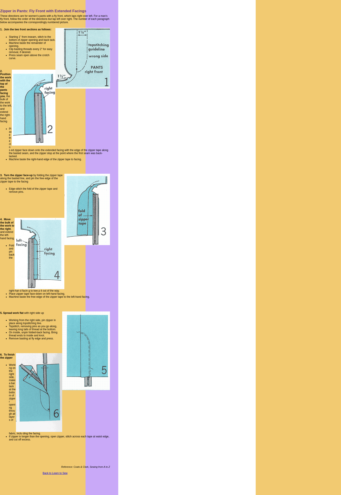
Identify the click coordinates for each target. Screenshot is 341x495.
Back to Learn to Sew (55, 473)
